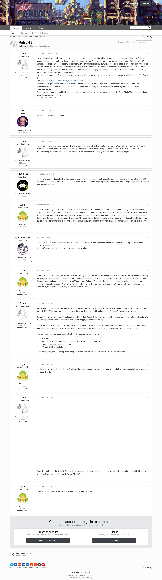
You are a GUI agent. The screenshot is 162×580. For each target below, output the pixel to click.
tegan (23, 201)
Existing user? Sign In (129, 4)
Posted (42, 53)
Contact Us (85, 571)
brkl (23, 107)
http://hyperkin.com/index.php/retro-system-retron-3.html (58, 78)
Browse (16, 28)
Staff (34, 33)
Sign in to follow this (127, 42)
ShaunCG (23, 171)
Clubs (41, 28)
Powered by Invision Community (81, 576)
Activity (29, 28)
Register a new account (47, 539)
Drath (23, 46)
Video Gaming (44, 46)
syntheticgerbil (23, 234)
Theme (75, 571)
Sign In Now (114, 539)
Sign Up (146, 3)
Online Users (44, 33)
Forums (13, 33)
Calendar (24, 33)
